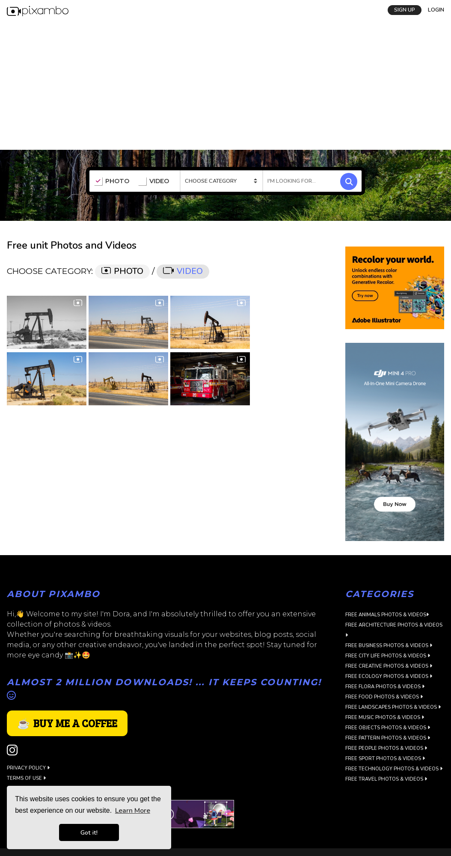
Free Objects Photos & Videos (387, 728)
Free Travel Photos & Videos (386, 779)
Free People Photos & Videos (386, 748)
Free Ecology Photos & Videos (388, 676)
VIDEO (153, 181)
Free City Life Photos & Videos (387, 656)
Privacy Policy (28, 768)
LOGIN (436, 10)
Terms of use (26, 778)
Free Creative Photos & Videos (388, 666)
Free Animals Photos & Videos (387, 615)
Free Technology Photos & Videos (393, 769)
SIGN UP (404, 10)
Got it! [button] (89, 832)
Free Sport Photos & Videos (385, 758)
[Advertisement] (225, 86)
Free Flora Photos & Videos (384, 687)
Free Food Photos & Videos (384, 697)
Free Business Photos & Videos (388, 645)
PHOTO (111, 181)
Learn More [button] (132, 810)
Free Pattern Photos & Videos (387, 738)
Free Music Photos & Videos (384, 717)
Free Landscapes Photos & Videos (393, 707)
